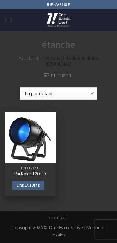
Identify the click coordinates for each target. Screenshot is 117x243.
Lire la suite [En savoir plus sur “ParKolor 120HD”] (28, 185)
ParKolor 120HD (30, 173)
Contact (58, 218)
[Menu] (8, 19)
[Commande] (58, 93)
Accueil (28, 58)
